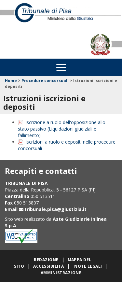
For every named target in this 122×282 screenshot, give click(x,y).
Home (11, 80)
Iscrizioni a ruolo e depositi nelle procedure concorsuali (66, 145)
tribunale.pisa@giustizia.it (55, 209)
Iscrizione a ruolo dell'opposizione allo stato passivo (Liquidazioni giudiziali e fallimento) (61, 128)
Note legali (88, 266)
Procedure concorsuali (45, 80)
